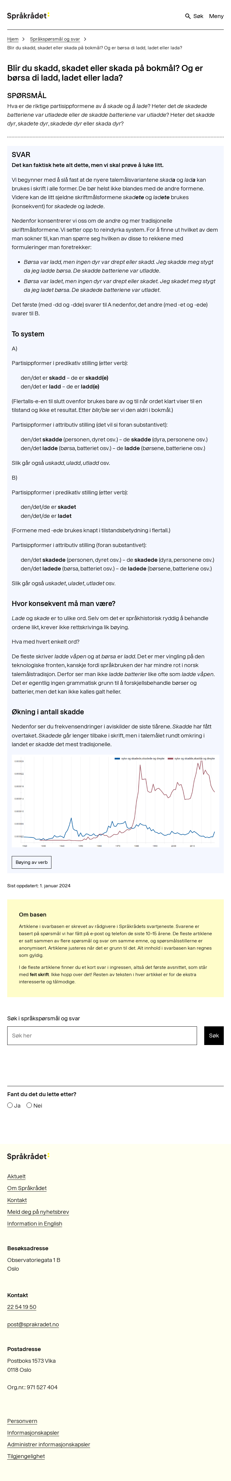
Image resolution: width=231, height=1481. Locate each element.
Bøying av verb (32, 862)
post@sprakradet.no (33, 1324)
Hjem (13, 39)
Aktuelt (16, 1176)
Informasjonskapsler (33, 1432)
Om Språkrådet (27, 1188)
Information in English (34, 1223)
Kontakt (17, 1200)
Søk (193, 16)
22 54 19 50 (21, 1306)
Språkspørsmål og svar (55, 39)
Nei (37, 1105)
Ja (17, 1105)
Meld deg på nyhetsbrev (38, 1211)
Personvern (22, 1421)
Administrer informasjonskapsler (48, 1444)
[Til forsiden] (28, 16)
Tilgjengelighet (26, 1456)
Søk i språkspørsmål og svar (43, 1018)
